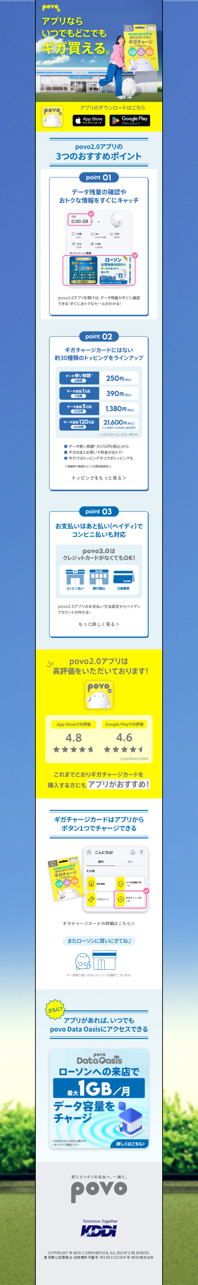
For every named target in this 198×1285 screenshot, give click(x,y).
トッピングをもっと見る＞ (99, 477)
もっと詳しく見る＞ (99, 624)
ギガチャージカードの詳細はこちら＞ (99, 923)
